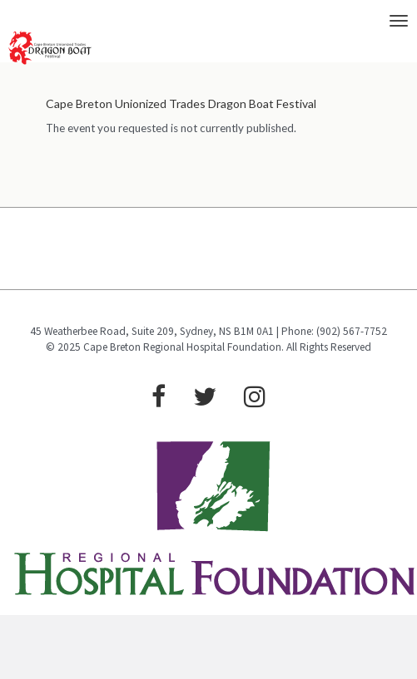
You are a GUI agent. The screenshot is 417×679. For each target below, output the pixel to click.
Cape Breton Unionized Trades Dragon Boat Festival (181, 103)
